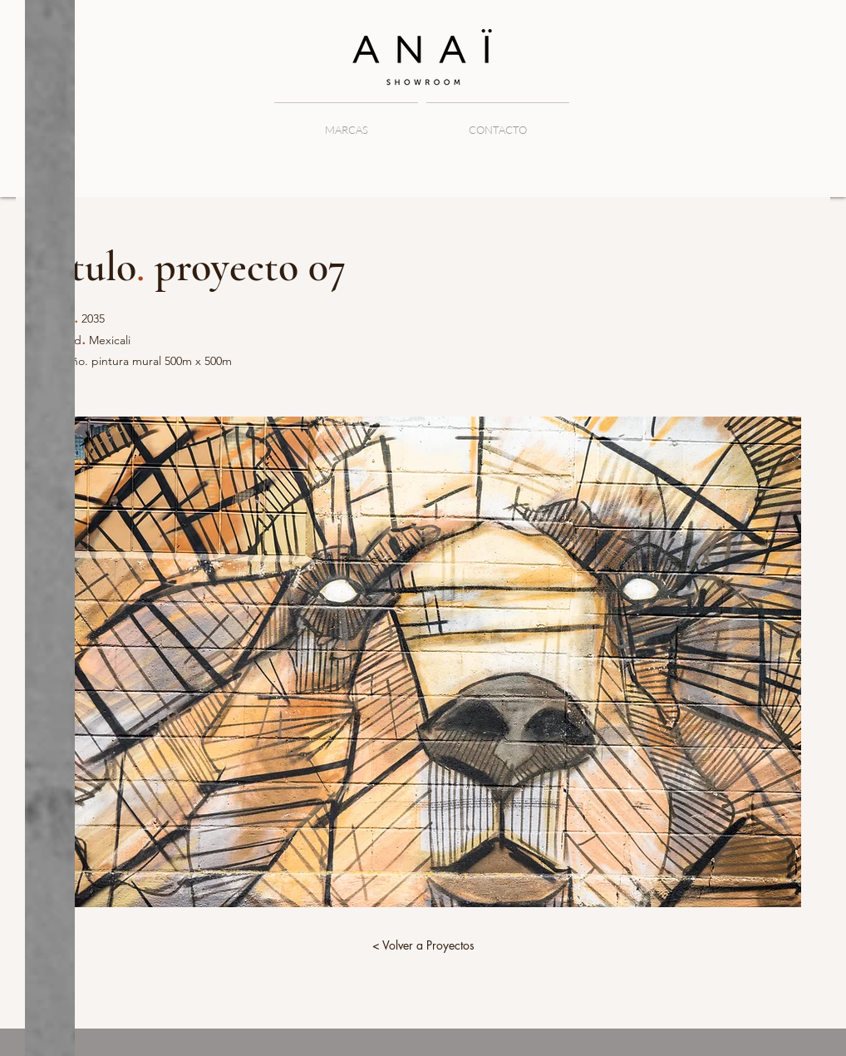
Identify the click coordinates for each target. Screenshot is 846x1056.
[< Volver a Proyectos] (423, 945)
